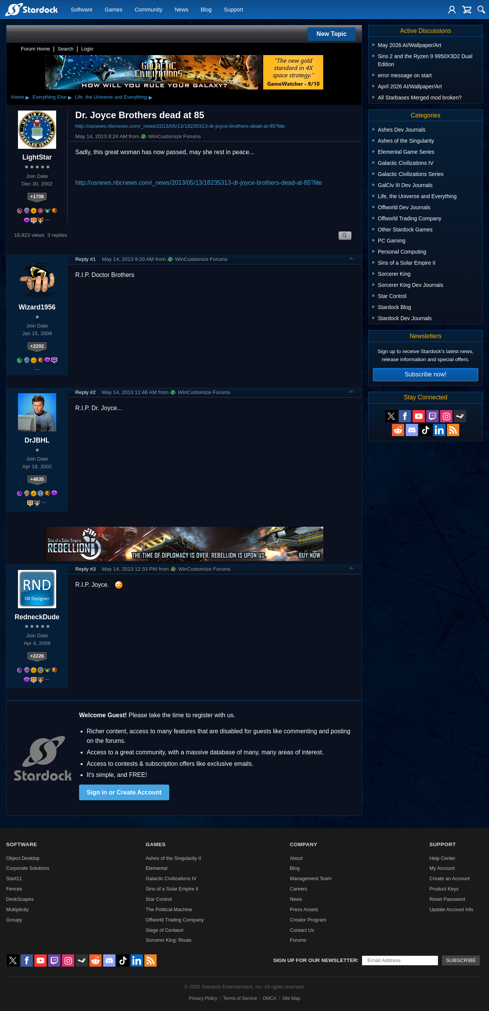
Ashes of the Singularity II (173, 858)
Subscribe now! (425, 374)
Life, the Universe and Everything (111, 97)
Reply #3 (85, 569)
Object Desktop (23, 858)
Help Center (442, 858)
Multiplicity (17, 909)
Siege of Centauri (164, 930)
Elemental (156, 868)
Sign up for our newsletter (315, 960)
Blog (206, 10)
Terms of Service (240, 998)
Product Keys (443, 889)
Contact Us (302, 930)
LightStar (37, 157)
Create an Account (449, 878)
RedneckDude (37, 617)
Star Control (159, 899)
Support (233, 10)
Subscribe (461, 960)
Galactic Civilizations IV (171, 878)
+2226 (37, 656)
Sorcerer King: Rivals (168, 940)
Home (17, 97)
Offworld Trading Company (175, 920)
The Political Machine (169, 909)
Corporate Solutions (27, 868)
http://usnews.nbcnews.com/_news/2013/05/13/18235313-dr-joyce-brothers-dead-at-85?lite (180, 126)
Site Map (291, 998)
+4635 (37, 479)
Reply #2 (85, 392)
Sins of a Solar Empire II (172, 889)
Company (303, 844)
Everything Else (49, 97)
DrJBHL (37, 440)
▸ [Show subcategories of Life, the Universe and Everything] (150, 97)
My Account (442, 868)
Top (351, 259)
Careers (299, 889)
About (296, 858)
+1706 (37, 196)
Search (65, 49)
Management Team (311, 878)
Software (81, 10)
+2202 (37, 346)
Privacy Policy (203, 998)
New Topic (332, 34)
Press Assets (304, 909)
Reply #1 (85, 259)
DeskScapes (20, 899)
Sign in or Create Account (124, 792)
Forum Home (35, 49)
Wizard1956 (37, 307)
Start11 (14, 878)
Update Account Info (451, 909)
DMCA (269, 998)
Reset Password (447, 899)
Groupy (14, 920)
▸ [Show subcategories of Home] (27, 97)
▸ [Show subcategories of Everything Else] (70, 97)
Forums (298, 940)
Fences (14, 889)
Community (148, 10)
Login (87, 49)
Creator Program (308, 920)
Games (113, 10)
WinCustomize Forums (171, 136)
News (181, 10)
